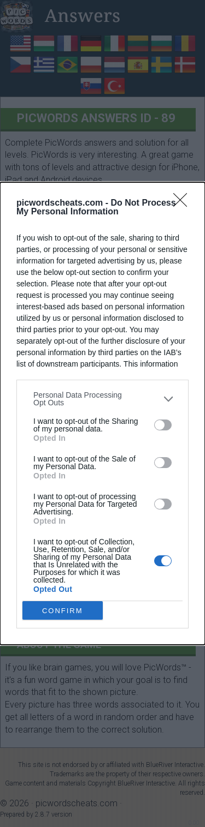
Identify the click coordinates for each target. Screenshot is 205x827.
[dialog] (102, 413)
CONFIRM (62, 611)
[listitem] (102, 398)
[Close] (183, 203)
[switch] (163, 425)
